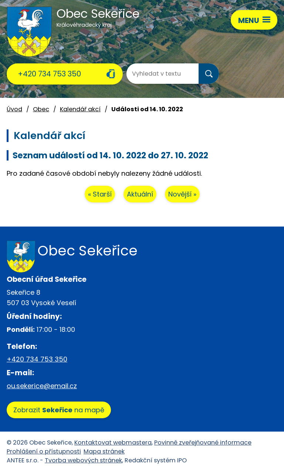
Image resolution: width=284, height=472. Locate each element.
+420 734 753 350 (49, 74)
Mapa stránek (104, 451)
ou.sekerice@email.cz (42, 385)
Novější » (182, 194)
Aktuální (140, 194)
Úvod (14, 109)
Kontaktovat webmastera (113, 442)
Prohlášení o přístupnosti (44, 451)
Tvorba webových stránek (83, 460)
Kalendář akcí (80, 109)
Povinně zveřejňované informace (202, 442)
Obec (41, 109)
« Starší (100, 194)
